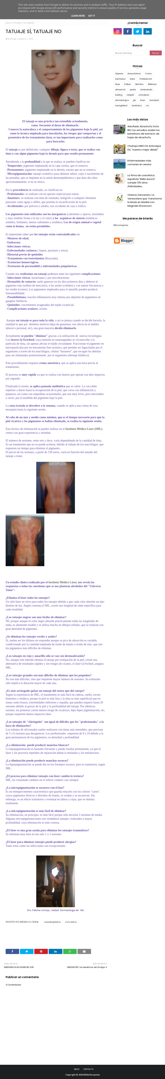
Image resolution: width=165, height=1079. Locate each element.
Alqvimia (119, 73)
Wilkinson (152, 84)
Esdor (132, 79)
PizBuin (127, 84)
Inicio (8, 22)
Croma (148, 73)
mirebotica (137, 105)
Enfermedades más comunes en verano (139, 162)
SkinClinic (139, 84)
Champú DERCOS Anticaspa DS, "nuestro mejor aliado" (144, 147)
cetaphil (130, 94)
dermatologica (122, 100)
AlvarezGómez (134, 73)
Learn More (78, 16)
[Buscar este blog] (131, 53)
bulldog (118, 94)
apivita (133, 89)
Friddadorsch (146, 79)
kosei (142, 100)
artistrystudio (146, 89)
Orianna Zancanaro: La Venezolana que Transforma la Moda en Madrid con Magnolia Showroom (144, 200)
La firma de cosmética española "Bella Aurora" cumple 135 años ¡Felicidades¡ (141, 181)
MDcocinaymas (120, 225)
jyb (134, 100)
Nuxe (117, 84)
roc (147, 105)
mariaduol (154, 100)
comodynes (143, 94)
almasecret (120, 89)
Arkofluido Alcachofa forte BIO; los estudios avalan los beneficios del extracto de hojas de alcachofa (143, 132)
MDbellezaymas (91, 1074)
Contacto (88, 1069)
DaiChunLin (120, 79)
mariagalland (121, 105)
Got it (91, 16)
